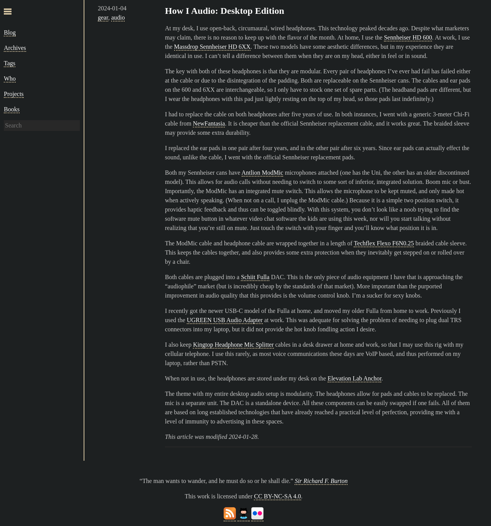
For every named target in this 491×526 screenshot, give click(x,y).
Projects (14, 94)
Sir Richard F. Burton (321, 481)
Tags (9, 63)
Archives (15, 48)
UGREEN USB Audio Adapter (225, 320)
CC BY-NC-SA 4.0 (277, 496)
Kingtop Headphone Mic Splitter (233, 344)
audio (118, 17)
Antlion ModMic (262, 172)
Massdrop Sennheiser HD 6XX (212, 46)
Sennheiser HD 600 (408, 37)
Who (10, 78)
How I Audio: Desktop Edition (224, 11)
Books (12, 109)
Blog (10, 32)
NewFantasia (209, 123)
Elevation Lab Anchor (354, 378)
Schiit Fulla (255, 277)
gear (103, 17)
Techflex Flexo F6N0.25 (384, 243)
